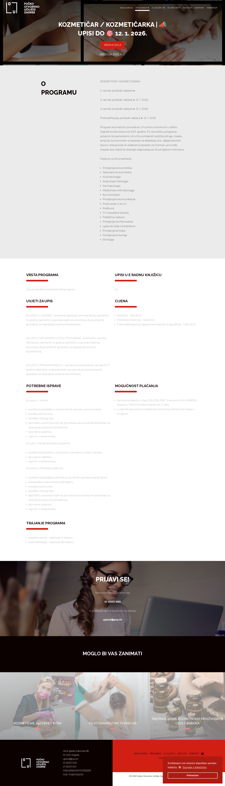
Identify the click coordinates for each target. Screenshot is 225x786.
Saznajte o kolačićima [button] (194, 767)
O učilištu (169, 753)
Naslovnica (126, 8)
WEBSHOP (212, 8)
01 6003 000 (70, 762)
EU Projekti (174, 8)
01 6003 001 (69, 766)
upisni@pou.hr (70, 759)
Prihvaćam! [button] (193, 775)
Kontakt (199, 8)
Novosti (187, 8)
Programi (155, 753)
